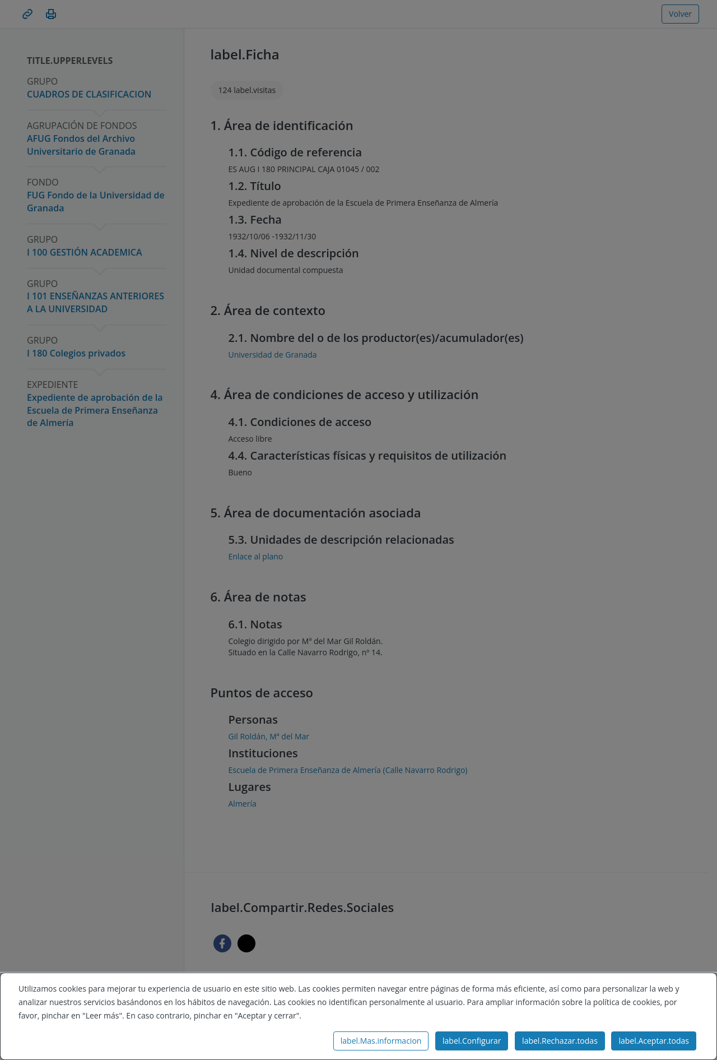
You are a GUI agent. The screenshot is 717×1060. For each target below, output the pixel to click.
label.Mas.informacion (381, 1040)
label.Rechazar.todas (560, 1040)
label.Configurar (472, 1040)
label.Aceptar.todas (653, 1040)
